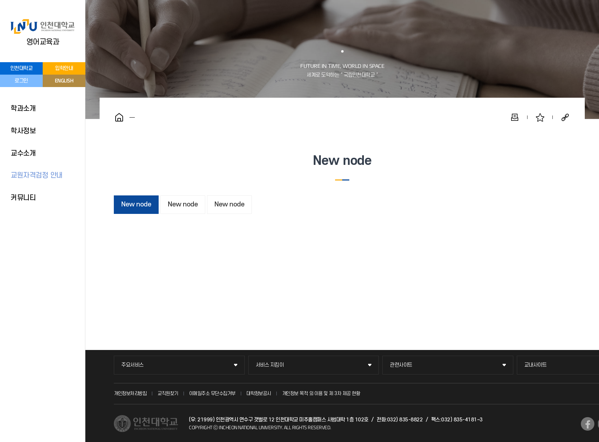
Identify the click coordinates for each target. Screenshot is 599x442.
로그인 (21, 81)
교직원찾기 (168, 393)
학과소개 (23, 109)
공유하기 (565, 117)
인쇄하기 (515, 117)
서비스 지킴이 (270, 365)
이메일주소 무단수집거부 (212, 393)
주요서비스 (132, 365)
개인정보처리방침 (130, 393)
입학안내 (64, 68)
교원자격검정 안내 (37, 175)
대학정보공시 (259, 393)
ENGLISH (64, 80)
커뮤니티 (23, 198)
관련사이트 (401, 365)
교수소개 (23, 153)
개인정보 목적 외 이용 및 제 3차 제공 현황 (321, 393)
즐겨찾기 (540, 117)
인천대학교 (21, 68)
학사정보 (23, 131)
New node (136, 204)
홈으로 (119, 117)
